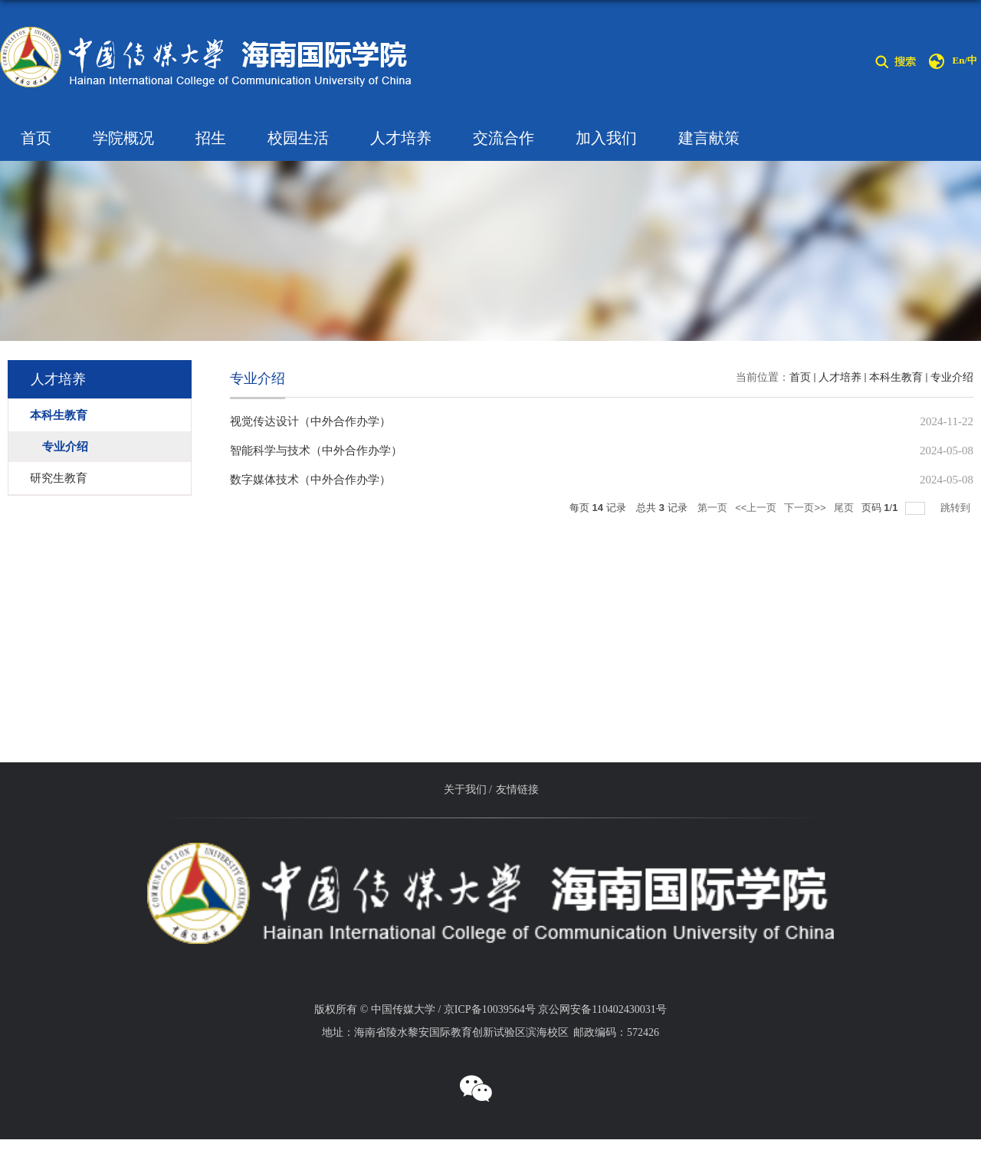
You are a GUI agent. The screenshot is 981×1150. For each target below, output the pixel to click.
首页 (36, 137)
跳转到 (956, 507)
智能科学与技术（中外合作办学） (316, 450)
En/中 (964, 60)
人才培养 (400, 137)
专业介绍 (951, 377)
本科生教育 (896, 377)
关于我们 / (468, 789)
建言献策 (709, 137)
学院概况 (123, 137)
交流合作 (503, 137)
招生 (210, 137)
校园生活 (298, 137)
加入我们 (606, 137)
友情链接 (517, 789)
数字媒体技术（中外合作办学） (310, 479)
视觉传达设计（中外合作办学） (310, 421)
